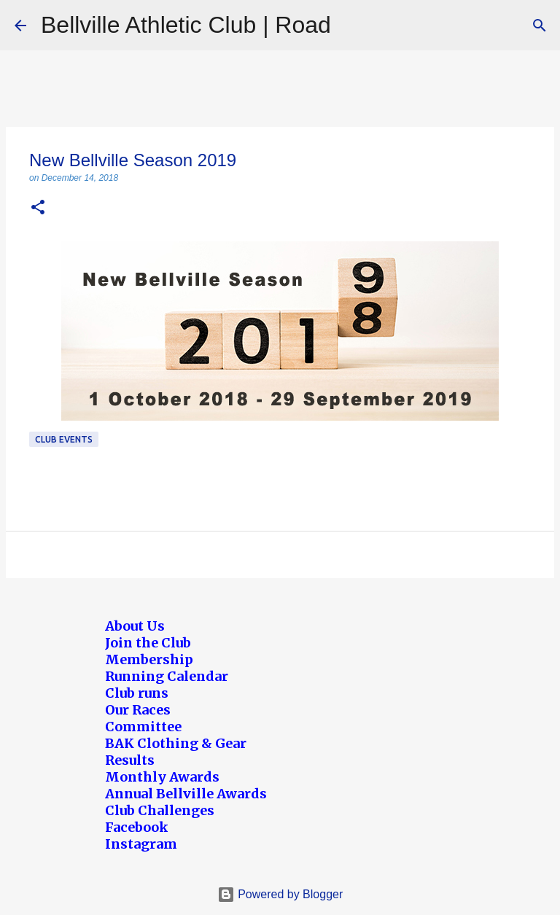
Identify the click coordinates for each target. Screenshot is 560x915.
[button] (38, 208)
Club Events (64, 439)
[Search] (539, 25)
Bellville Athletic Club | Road (186, 25)
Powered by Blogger (280, 894)
